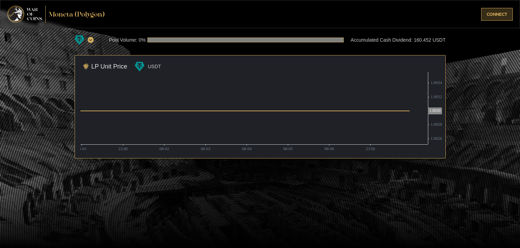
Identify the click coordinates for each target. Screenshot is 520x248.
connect (497, 14)
